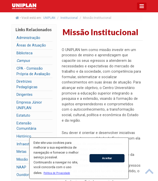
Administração (28, 38)
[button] (57, 173)
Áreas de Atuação (31, 45)
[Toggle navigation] (141, 6)
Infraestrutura (27, 144)
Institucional (69, 18)
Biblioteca (24, 53)
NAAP (21, 167)
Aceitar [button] (107, 158)
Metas (21, 152)
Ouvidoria (24, 175)
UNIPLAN (49, 18)
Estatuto (23, 115)
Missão (22, 159)
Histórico (23, 136)
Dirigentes (24, 95)
